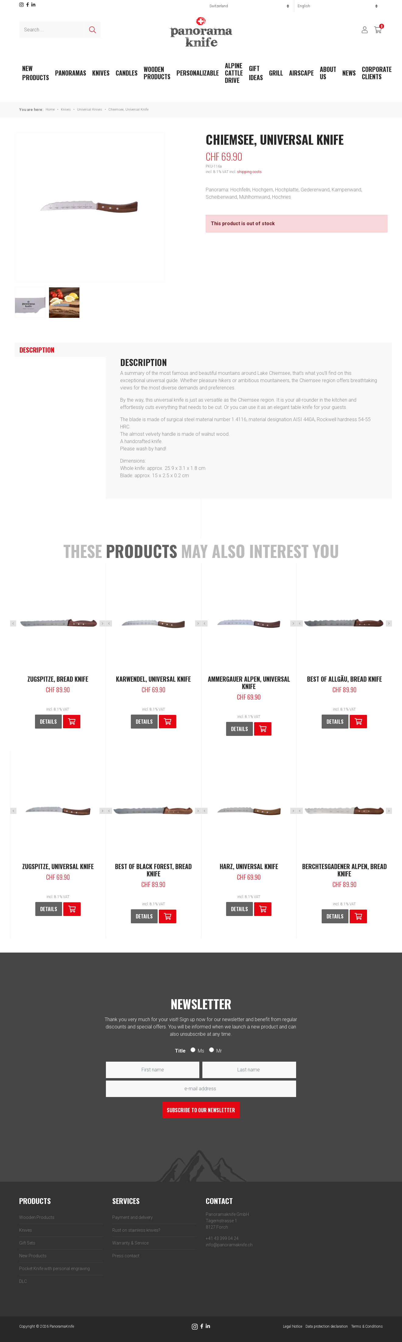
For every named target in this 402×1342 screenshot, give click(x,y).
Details (48, 721)
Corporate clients (377, 73)
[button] (71, 722)
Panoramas (70, 72)
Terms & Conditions (367, 1326)
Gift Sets (27, 1243)
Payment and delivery (132, 1217)
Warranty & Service (130, 1243)
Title (180, 1051)
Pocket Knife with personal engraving (54, 1268)
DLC (23, 1281)
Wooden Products (157, 73)
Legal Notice (292, 1326)
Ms (201, 1051)
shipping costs (249, 172)
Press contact (125, 1255)
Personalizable (198, 72)
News (349, 72)
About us (328, 73)
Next (103, 623)
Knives (101, 72)
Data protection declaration (327, 1326)
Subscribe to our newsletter (201, 1110)
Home (50, 110)
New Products (33, 1255)
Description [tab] (36, 349)
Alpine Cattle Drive (234, 73)
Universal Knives (89, 110)
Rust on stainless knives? (136, 1230)
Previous (13, 623)
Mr (219, 1051)
